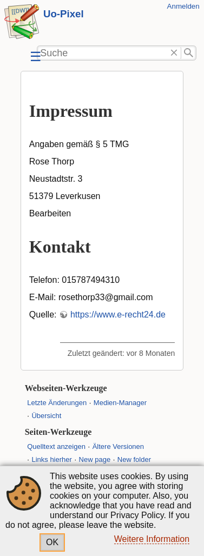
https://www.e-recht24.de (118, 314)
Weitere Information (151, 539)
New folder (134, 459)
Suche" (188, 53)
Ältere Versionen (118, 446)
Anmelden (183, 6)
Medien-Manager (120, 403)
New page (95, 459)
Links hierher (51, 459)
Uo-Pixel (63, 13)
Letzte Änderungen (57, 403)
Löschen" (174, 53)
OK (52, 542)
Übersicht (46, 416)
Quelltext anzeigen (56, 446)
